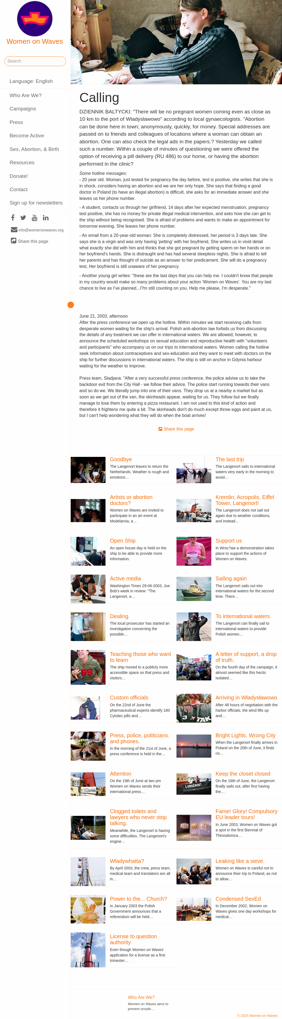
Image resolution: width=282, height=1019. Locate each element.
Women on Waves (35, 23)
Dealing (119, 616)
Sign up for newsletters (36, 203)
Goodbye (121, 459)
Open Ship (123, 541)
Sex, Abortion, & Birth (34, 149)
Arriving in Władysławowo (246, 698)
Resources (22, 162)
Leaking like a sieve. (240, 861)
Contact (18, 189)
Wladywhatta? (127, 861)
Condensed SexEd (238, 899)
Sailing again (231, 578)
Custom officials (129, 698)
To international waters (243, 616)
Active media (125, 578)
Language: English (31, 81)
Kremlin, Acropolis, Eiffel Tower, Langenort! (245, 500)
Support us (229, 541)
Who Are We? (26, 95)
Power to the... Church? (138, 899)
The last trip (230, 459)
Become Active (27, 135)
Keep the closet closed (243, 774)
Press (16, 122)
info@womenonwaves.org (37, 230)
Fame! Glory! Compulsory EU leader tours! (247, 814)
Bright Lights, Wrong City (246, 735)
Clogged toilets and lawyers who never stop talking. (138, 817)
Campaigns (23, 108)
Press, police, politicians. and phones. (139, 738)
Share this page (29, 241)
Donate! (19, 176)
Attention (120, 774)
